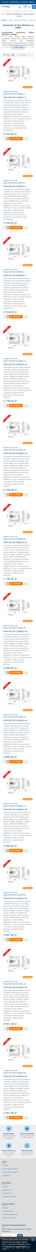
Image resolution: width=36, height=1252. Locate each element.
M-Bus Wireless (28, 14)
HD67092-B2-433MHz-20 (15, 453)
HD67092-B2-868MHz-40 (15, 809)
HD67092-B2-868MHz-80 (15, 1076)
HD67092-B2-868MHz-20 (15, 542)
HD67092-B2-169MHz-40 (15, 631)
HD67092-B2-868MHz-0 (14, 275)
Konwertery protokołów (13, 14)
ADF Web (14, 91)
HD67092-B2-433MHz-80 (15, 987)
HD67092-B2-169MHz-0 (14, 97)
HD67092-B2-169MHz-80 (15, 898)
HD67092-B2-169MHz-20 (15, 364)
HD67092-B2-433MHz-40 (15, 720)
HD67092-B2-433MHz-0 (14, 186)
